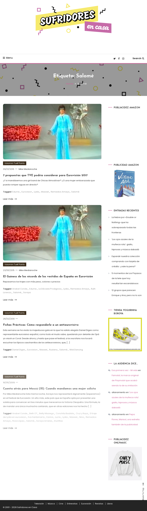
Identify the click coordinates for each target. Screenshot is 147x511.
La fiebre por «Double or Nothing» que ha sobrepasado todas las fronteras (124, 225)
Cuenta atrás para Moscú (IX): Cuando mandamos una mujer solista (49, 392)
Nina (81, 420)
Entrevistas (72, 504)
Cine (61, 504)
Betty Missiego (46, 416)
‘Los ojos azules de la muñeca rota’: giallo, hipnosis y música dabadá (125, 244)
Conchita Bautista (65, 416)
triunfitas (58, 424)
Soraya (27, 292)
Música (51, 504)
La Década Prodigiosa (49, 288)
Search (138, 58)
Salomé (75, 191)
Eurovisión (86, 504)
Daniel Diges (18, 349)
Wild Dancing (76, 349)
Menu (8, 57)
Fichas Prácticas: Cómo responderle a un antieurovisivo (41, 324)
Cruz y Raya (82, 416)
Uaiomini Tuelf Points (15, 163)
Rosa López (18, 424)
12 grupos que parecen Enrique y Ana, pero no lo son (127, 293)
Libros (110, 504)
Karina (49, 420)
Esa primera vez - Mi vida (125, 370)
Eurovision (26, 191)
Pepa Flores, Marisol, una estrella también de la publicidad (126, 419)
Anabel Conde (19, 288)
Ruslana (53, 349)
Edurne (16, 191)
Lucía (57, 420)
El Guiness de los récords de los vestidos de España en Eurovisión (48, 276)
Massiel (45, 191)
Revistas (99, 504)
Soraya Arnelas (44, 424)
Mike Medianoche (28, 169)
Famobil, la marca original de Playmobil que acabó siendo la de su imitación (125, 380)
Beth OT (33, 416)
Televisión (39, 504)
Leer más (10, 199)
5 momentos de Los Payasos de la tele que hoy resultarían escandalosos (126, 278)
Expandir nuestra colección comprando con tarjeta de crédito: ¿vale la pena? (126, 261)
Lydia (36, 191)
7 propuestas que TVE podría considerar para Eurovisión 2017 (45, 175)
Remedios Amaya (60, 191)
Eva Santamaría (36, 420)
